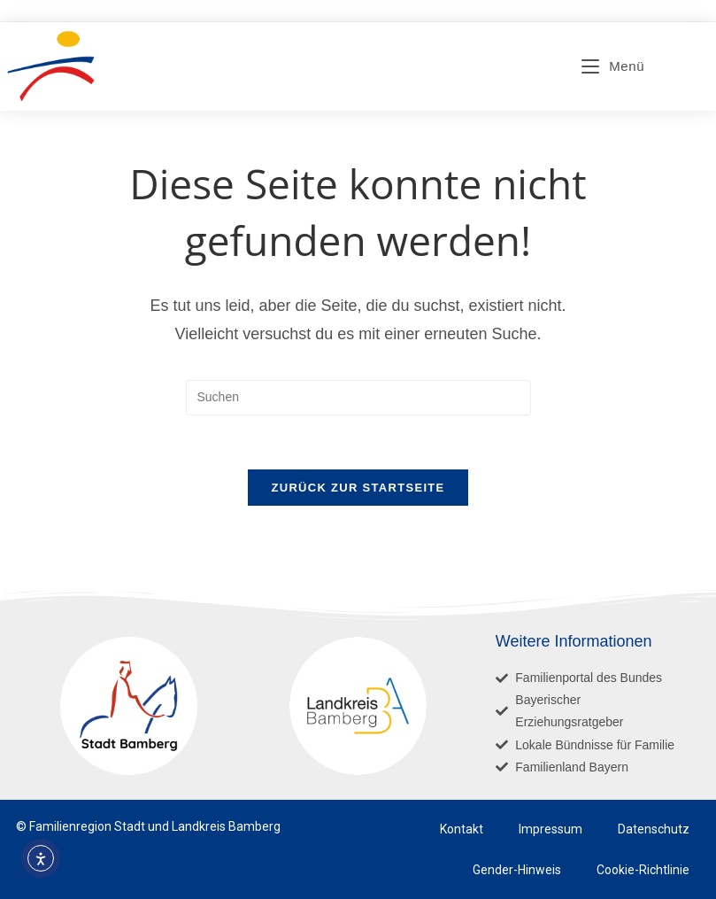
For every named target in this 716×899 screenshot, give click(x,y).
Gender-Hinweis (517, 870)
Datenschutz (653, 829)
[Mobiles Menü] (612, 66)
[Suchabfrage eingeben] (358, 397)
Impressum (550, 829)
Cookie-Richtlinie (643, 870)
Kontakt (461, 829)
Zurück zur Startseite (357, 487)
